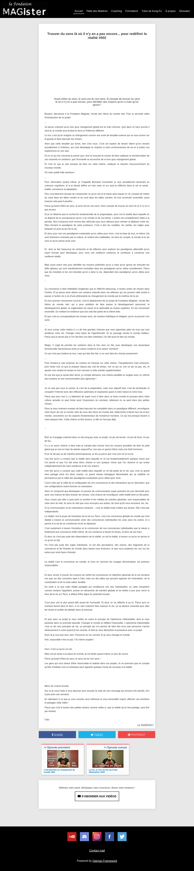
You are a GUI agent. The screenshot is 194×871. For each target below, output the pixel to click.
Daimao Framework (104, 860)
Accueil (79, 11)
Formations (131, 11)
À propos (170, 11)
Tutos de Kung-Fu (152, 11)
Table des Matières (97, 11)
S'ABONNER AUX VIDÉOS (97, 796)
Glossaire (184, 11)
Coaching (116, 11)
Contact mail (97, 850)
